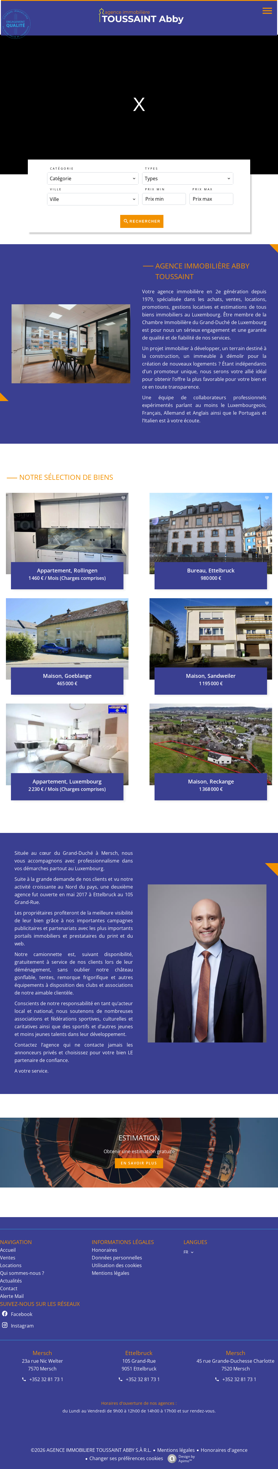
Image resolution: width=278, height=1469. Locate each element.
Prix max (202, 189)
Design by (180, 1458)
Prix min (155, 189)
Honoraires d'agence (224, 1450)
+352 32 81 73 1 (46, 1379)
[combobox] (92, 178)
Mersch (42, 1353)
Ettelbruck (138, 1353)
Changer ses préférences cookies (126, 1458)
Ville (56, 189)
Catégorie (62, 168)
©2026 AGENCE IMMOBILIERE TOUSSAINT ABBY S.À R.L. (91, 1450)
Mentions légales (176, 1450)
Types (151, 168)
